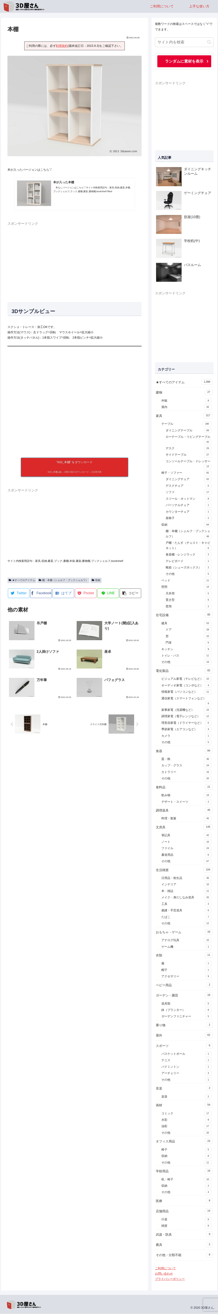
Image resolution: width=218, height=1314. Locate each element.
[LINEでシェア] (108, 593)
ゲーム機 (186, 947)
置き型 (188, 600)
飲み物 (186, 795)
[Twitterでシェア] (18, 593)
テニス (186, 1060)
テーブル (186, 424)
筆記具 (186, 835)
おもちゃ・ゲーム (184, 932)
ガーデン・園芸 (184, 995)
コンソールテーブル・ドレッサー (188, 464)
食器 (184, 751)
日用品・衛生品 (186, 878)
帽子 (186, 970)
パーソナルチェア (188, 505)
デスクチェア (188, 486)
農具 (184, 1245)
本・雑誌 (186, 891)
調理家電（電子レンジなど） (186, 716)
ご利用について (165, 1268)
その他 (188, 574)
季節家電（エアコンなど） (186, 729)
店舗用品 (184, 1211)
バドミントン (186, 1067)
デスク (188, 448)
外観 (186, 401)
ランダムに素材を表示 (184, 61)
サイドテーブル (188, 455)
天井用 (188, 593)
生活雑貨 (184, 870)
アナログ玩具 (186, 940)
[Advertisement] (74, 262)
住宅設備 (184, 615)
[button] (130, 593)
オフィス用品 (184, 1141)
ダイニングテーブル (188, 430)
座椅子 (188, 518)
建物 (184, 392)
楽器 (186, 1096)
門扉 (188, 643)
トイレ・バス (186, 655)
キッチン (186, 649)
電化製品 (184, 671)
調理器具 (184, 810)
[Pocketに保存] (85, 593)
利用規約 (62, 45)
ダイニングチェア (188, 479)
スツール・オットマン (188, 499)
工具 (186, 904)
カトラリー (186, 772)
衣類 (184, 955)
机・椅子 (186, 1179)
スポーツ (184, 1046)
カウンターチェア (188, 512)
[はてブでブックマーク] (63, 593)
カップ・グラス (186, 765)
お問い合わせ (164, 1273)
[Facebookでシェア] (41, 593)
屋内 (186, 407)
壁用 (188, 606)
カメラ (186, 736)
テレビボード (188, 561)
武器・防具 (184, 1234)
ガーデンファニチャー (186, 1016)
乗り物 (184, 1025)
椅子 (186, 1149)
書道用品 (186, 855)
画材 (184, 1105)
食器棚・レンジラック (188, 554)
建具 (186, 623)
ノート (186, 842)
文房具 (184, 827)
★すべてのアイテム (22, 580)
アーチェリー (186, 1073)
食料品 (184, 787)
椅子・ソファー (186, 473)
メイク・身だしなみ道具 (186, 897)
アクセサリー (186, 976)
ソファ (188, 492)
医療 (184, 1201)
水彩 (186, 1120)
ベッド (186, 580)
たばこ (186, 917)
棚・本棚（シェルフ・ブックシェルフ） (63, 580)
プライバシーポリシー (170, 1279)
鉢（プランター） (186, 1010)
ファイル (186, 848)
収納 (96, 580)
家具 (184, 416)
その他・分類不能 (184, 1255)
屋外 (184, 1035)
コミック (186, 1113)
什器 (186, 1219)
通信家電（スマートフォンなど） (186, 701)
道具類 (186, 1003)
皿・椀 (186, 759)
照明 (186, 587)
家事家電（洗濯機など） (186, 710)
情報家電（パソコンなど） (186, 692)
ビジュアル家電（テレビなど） (186, 679)
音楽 (184, 1088)
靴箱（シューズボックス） (188, 567)
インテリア (186, 884)
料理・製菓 (186, 818)
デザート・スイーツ (186, 802)
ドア (188, 630)
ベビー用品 (184, 985)
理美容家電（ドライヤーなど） (186, 723)
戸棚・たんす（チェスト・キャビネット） (188, 546)
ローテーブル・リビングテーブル (188, 440)
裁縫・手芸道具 (186, 910)
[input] (184, 42)
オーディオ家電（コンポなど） (186, 685)
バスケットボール (186, 1054)
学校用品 (184, 1171)
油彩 (186, 1126)
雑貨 (186, 1226)
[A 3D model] (74, 399)
